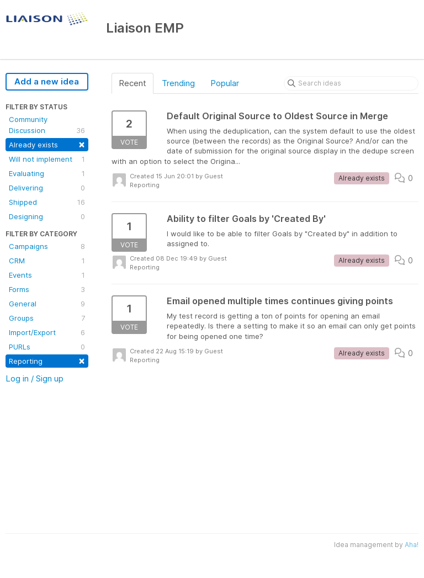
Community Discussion (47, 125)
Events (47, 274)
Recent (132, 83)
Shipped (47, 202)
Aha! (411, 544)
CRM (47, 260)
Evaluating (47, 173)
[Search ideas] (351, 83)
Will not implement (47, 159)
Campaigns (47, 246)
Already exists (47, 144)
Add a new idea (46, 81)
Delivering (47, 187)
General (47, 303)
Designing (47, 216)
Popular (224, 83)
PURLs (47, 346)
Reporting (47, 360)
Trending (178, 83)
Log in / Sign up (34, 378)
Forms (47, 289)
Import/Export (47, 332)
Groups (47, 318)
